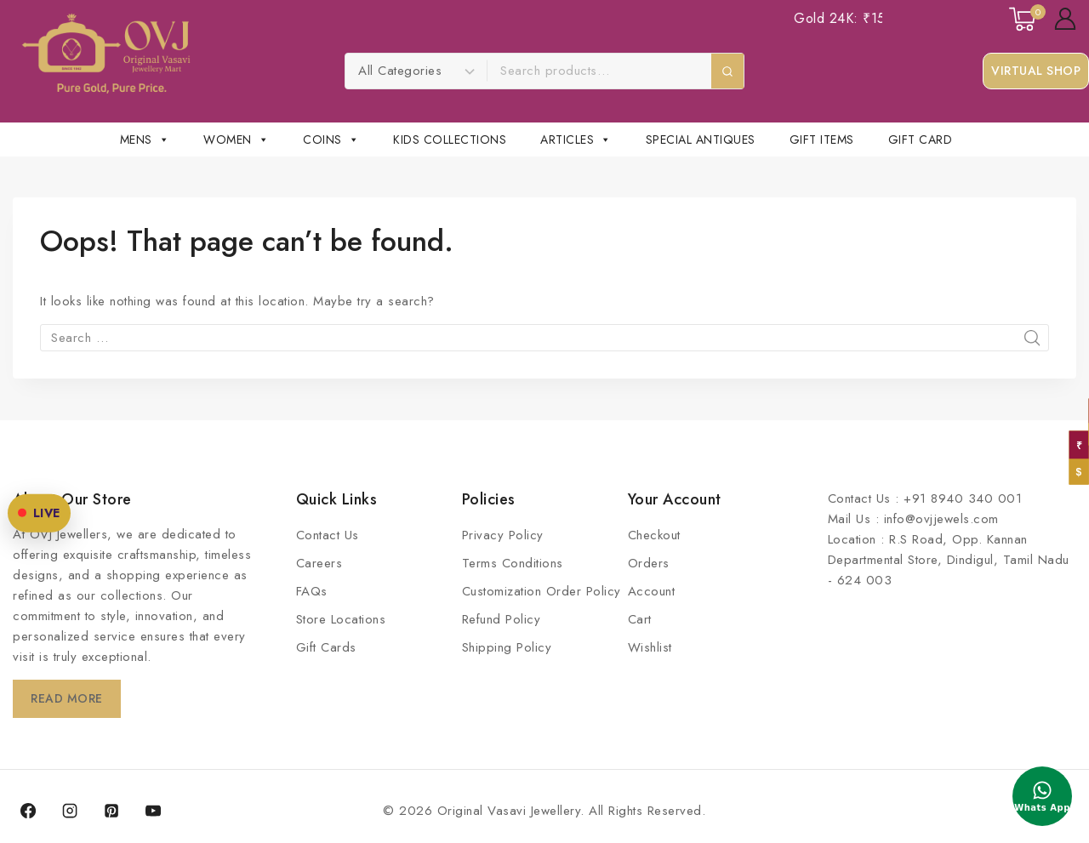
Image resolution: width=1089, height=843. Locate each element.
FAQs (312, 591)
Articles (576, 139)
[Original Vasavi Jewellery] (106, 53)
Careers (319, 563)
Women (236, 139)
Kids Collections (449, 139)
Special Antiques (700, 139)
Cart (640, 619)
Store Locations (341, 619)
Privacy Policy (503, 535)
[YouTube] (153, 810)
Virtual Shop (1035, 70)
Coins (331, 139)
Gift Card (920, 139)
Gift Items (822, 139)
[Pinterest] (111, 810)
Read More (70, 698)
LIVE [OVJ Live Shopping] (44, 463)
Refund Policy (501, 619)
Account (652, 591)
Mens (145, 139)
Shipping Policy (507, 647)
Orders (649, 563)
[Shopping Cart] (1023, 19)
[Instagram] (69, 810)
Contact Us (327, 535)
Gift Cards (326, 647)
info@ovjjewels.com (941, 519)
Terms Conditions (512, 563)
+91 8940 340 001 (963, 498)
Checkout (654, 535)
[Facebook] (28, 810)
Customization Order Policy (541, 591)
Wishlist (650, 647)
